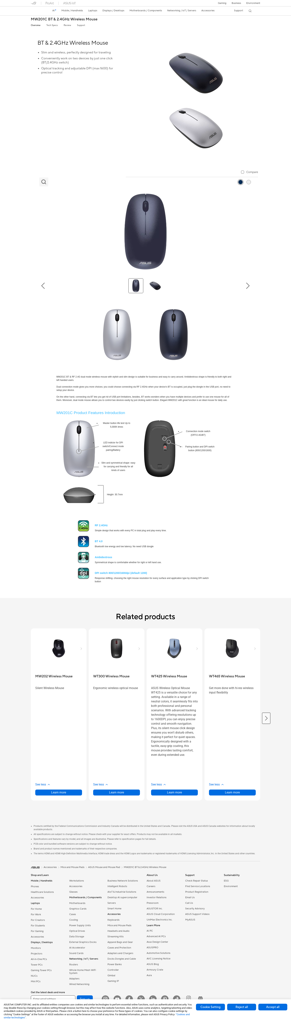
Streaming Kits (115, 936)
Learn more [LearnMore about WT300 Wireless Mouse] (116, 792)
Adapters (74, 978)
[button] (222, 3)
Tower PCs (36, 964)
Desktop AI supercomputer (122, 897)
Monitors (36, 948)
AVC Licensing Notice (158, 958)
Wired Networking (79, 984)
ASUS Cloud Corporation (161, 914)
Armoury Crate (155, 969)
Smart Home (114, 908)
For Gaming (37, 931)
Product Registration (196, 891)
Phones (35, 886)
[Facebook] (129, 999)
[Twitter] (141, 999)
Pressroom (152, 903)
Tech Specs (52, 25)
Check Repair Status (196, 880)
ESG (226, 880)
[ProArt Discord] (200, 999)
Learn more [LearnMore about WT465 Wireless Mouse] (232, 792)
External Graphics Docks (83, 942)
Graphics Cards (77, 908)
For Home (36, 908)
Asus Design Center (157, 941)
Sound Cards (76, 953)
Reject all (242, 1007)
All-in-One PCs (39, 959)
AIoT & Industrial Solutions (121, 891)
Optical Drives (77, 931)
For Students (38, 925)
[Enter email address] (53, 999)
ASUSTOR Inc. (155, 908)
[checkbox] (249, 172)
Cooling (73, 919)
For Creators (38, 920)
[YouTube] (117, 999)
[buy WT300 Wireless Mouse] (111, 676)
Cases (72, 914)
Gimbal (111, 975)
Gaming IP (113, 981)
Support (81, 25)
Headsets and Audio (118, 931)
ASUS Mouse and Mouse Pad (104, 867)
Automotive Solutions (158, 953)
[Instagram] (105, 999)
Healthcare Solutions (42, 892)
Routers (73, 964)
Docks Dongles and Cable (121, 958)
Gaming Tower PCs (41, 970)
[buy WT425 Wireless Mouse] (169, 676)
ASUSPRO (152, 947)
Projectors (36, 953)
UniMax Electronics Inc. (159, 919)
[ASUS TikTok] (176, 999)
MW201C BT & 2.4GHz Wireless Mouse (64, 19)
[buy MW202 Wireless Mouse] (54, 676)
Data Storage (76, 936)
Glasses (73, 891)
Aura (149, 975)
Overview (35, 25)
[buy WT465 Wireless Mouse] (227, 676)
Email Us (190, 897)
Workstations (76, 880)
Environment (253, 3)
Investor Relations (156, 897)
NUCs (34, 975)
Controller (113, 969)
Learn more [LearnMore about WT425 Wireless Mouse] (174, 792)
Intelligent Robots (117, 886)
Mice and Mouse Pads (119, 925)
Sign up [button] (85, 999)
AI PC (150, 930)
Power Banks (114, 964)
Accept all (272, 1007)
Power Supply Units (80, 925)
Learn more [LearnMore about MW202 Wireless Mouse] (58, 792)
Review (67, 25)
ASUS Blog (153, 964)
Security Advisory (195, 908)
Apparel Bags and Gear (120, 942)
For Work (36, 914)
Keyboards (113, 919)
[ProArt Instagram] (188, 999)
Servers (111, 903)
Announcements (155, 891)
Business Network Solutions (122, 880)
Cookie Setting (210, 1007)
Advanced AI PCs (156, 936)
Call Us (189, 903)
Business (236, 3)
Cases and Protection (119, 947)
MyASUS (190, 919)
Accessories (37, 897)
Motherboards (77, 903)
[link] (37, 11)
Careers (151, 886)
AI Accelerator (77, 947)
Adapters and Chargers (120, 953)
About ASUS (154, 880)
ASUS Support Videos (197, 914)
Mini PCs (35, 981)
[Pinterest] (165, 999)
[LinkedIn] (153, 999)
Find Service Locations (197, 886)
